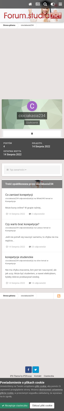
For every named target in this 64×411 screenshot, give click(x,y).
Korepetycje (10, 201)
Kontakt (37, 376)
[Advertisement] (32, 66)
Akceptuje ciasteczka (14, 405)
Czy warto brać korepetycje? (22, 224)
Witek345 (41, 198)
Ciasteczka (49, 376)
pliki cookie (40, 386)
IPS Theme (15, 376)
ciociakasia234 (12, 198)
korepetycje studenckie (19, 257)
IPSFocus (27, 376)
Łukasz (40, 228)
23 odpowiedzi (37, 246)
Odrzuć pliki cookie (42, 405)
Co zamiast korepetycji (19, 194)
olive (39, 260)
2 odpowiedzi (37, 214)
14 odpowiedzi (37, 283)
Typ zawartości (16, 169)
